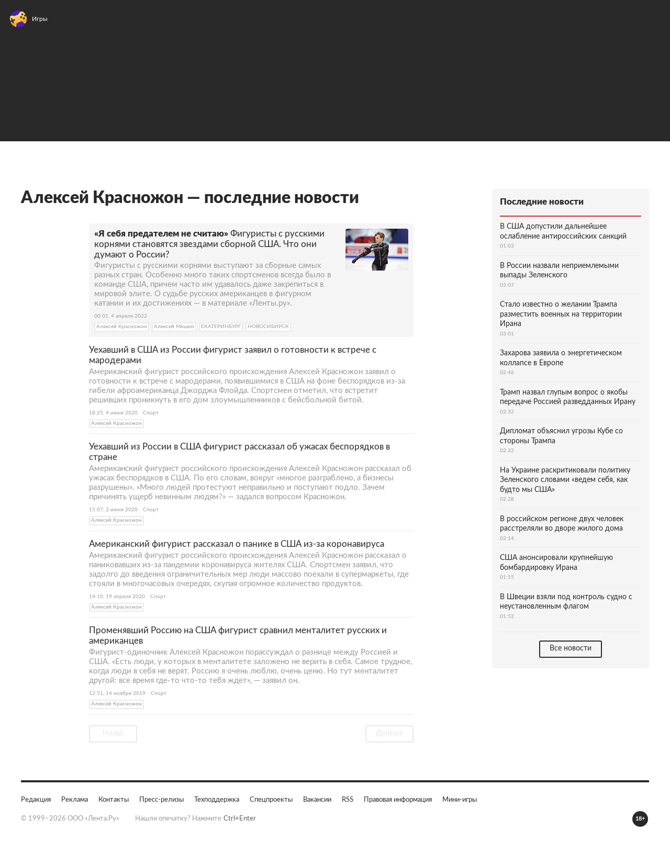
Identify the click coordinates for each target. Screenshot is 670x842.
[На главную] (88, 23)
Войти (645, 23)
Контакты (113, 799)
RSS (347, 799)
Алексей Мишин (174, 326)
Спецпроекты (271, 799)
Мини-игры (459, 799)
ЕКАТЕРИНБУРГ (221, 326)
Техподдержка (216, 799)
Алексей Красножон (121, 326)
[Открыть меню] (20, 23)
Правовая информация (398, 799)
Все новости (570, 648)
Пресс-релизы (161, 799)
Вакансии (317, 799)
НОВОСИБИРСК (268, 326)
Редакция (36, 799)
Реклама (74, 799)
